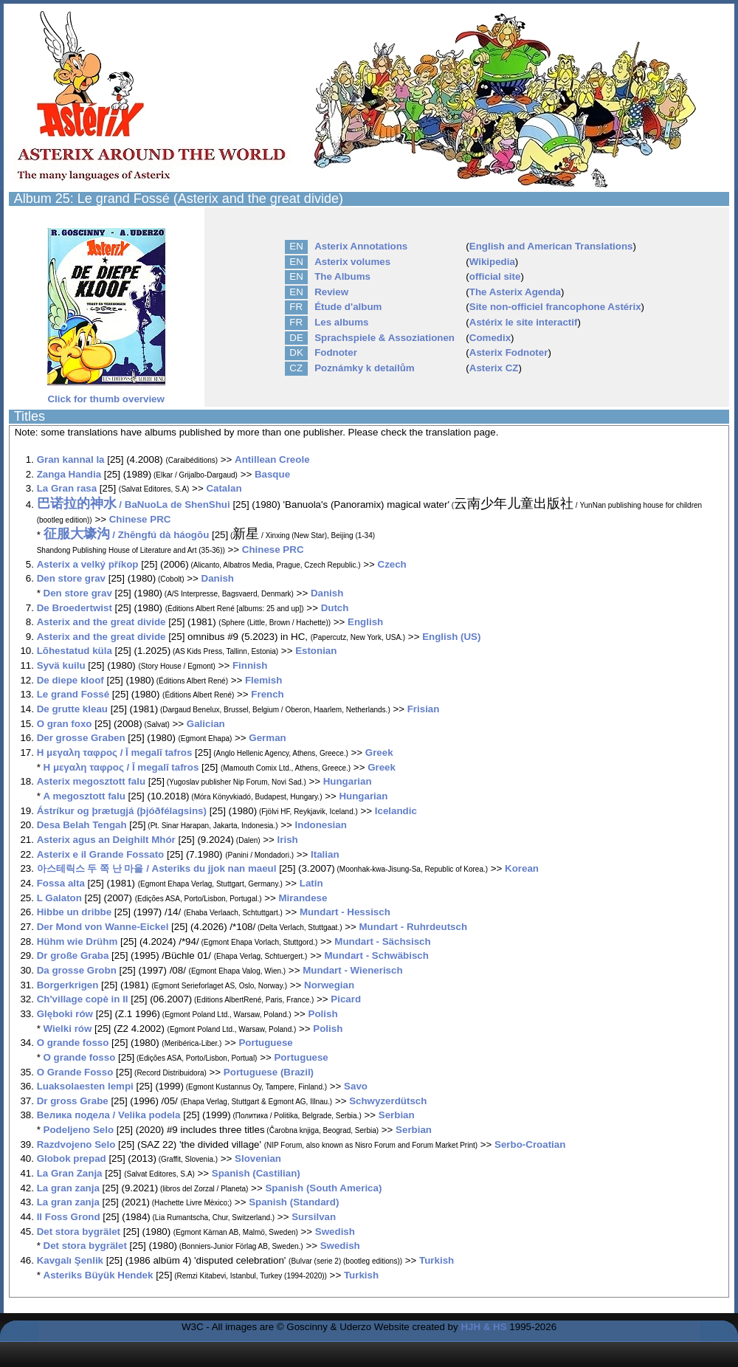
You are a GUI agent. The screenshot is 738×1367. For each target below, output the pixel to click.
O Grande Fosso (75, 1072)
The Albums (342, 276)
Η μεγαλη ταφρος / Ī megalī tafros (115, 752)
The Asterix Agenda (515, 291)
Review (331, 291)
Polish (323, 1013)
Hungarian (347, 781)
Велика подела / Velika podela (109, 1114)
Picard (346, 999)
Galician (206, 723)
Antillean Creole (272, 459)
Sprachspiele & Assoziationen (384, 337)
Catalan (223, 488)
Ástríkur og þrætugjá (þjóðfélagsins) (123, 810)
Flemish (263, 680)
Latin (311, 883)
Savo (356, 1086)
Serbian (397, 1114)
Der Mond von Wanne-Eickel (103, 926)
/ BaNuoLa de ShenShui (133, 504)
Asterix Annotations (360, 246)
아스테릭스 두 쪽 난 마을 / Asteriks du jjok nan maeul (157, 868)
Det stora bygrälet (78, 1231)
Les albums (341, 322)
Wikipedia (492, 261)
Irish (287, 839)
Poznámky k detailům (364, 367)
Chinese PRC (140, 519)
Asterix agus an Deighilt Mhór (106, 839)
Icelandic (396, 810)
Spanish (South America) (323, 1188)
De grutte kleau (72, 709)
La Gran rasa (67, 488)
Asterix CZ (494, 367)
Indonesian (321, 824)
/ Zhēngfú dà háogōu (127, 534)
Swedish (335, 1231)
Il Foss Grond (68, 1216)
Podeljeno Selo (79, 1129)
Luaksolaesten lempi (85, 1086)
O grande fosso (73, 1042)
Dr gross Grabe (72, 1100)
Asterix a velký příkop (88, 564)
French (267, 694)
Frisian (423, 709)
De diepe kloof (70, 680)
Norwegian (329, 985)
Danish (217, 578)
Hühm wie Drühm (77, 941)
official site (495, 276)
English (365, 621)
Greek (379, 752)
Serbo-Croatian (529, 1144)
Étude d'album (348, 306)
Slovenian (258, 1158)
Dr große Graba (73, 955)
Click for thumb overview (106, 394)
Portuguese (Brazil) (269, 1072)
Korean (522, 868)
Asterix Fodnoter (508, 352)
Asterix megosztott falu (91, 781)
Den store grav (71, 578)
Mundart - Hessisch (345, 911)
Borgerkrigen (68, 985)
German (267, 737)
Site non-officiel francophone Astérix (555, 306)
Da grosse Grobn (77, 970)
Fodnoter (335, 352)
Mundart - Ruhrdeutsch (413, 926)
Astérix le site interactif (523, 322)
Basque (272, 474)
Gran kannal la (71, 459)
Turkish (436, 1260)
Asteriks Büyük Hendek (99, 1275)
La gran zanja (68, 1188)
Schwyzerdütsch (388, 1100)
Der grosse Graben (81, 737)
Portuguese (265, 1042)
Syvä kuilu (61, 665)
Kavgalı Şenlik (70, 1260)
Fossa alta (61, 883)
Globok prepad (71, 1158)
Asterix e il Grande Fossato (101, 854)
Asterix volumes (352, 261)
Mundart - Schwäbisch (376, 955)
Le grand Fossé (73, 694)
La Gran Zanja (70, 1173)
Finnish (249, 665)
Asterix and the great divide (101, 621)
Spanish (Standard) (294, 1202)
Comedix (490, 337)
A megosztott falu (84, 796)
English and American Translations (551, 246)
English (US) (451, 636)
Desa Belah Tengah (82, 824)
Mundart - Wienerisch (352, 970)
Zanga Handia (69, 474)
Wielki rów (68, 1028)
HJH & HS (483, 1326)
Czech (392, 564)
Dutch (335, 607)
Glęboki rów (65, 1013)
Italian (325, 854)
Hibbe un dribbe (74, 911)
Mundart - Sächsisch (382, 941)
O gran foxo (64, 723)
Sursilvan (314, 1216)
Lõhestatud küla (74, 650)
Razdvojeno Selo (76, 1144)
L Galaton (59, 897)
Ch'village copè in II (82, 999)
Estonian (316, 650)
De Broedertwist (74, 607)
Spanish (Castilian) (256, 1173)
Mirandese (303, 897)
